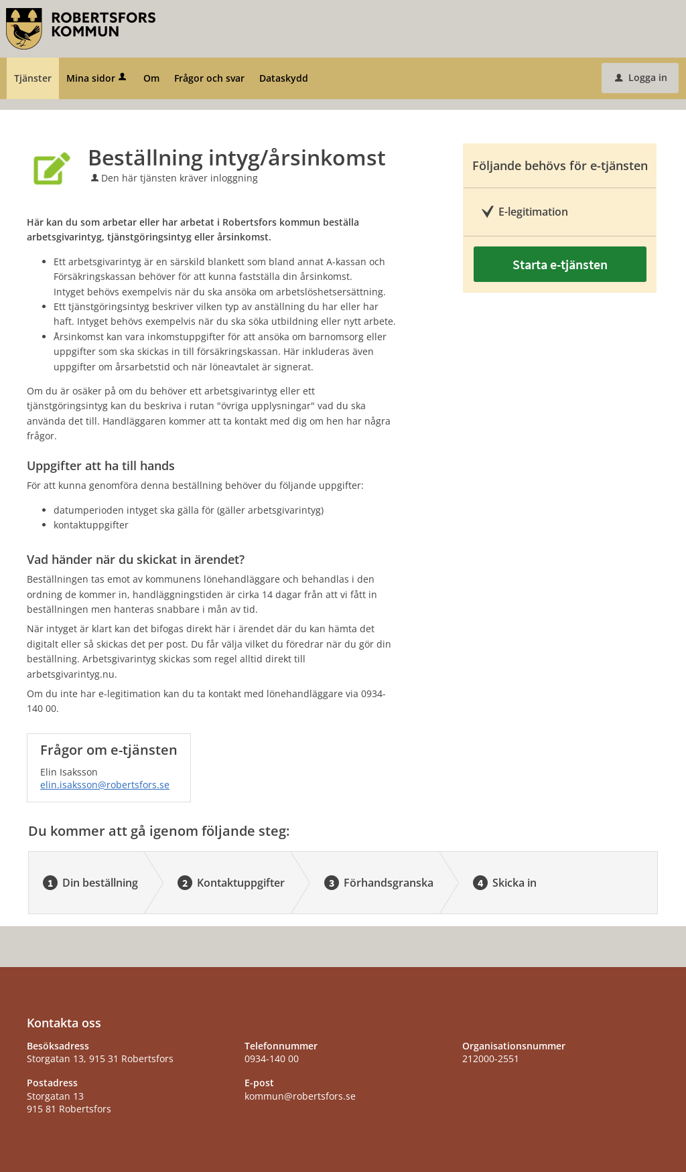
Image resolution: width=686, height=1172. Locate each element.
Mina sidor (97, 78)
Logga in (641, 77)
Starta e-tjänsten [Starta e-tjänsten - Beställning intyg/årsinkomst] (560, 264)
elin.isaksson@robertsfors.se (104, 784)
